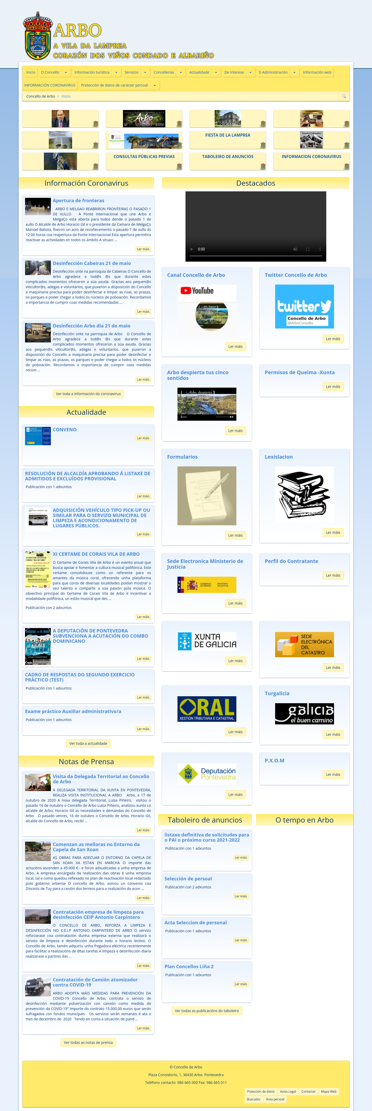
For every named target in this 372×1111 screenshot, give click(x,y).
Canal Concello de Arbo (196, 274)
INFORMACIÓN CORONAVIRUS (49, 85)
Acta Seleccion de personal (196, 922)
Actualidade (199, 72)
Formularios (182, 456)
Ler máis (143, 249)
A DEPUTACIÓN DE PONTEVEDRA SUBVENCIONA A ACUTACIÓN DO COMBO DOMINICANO (100, 636)
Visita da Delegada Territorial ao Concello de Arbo (101, 779)
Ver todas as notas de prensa (88, 1042)
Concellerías (164, 72)
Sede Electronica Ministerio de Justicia (205, 564)
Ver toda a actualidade (88, 743)
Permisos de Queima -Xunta (300, 372)
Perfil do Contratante (291, 561)
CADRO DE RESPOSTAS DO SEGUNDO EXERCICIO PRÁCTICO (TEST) (80, 677)
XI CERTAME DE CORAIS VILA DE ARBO (96, 554)
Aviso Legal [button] (288, 1091)
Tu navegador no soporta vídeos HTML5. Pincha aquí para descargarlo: (255, 226)
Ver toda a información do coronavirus (88, 393)
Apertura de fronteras (78, 200)
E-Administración (273, 72)
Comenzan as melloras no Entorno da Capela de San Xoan (96, 846)
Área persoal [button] (275, 1099)
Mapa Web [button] (329, 1091)
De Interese (234, 72)
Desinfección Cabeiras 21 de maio (92, 263)
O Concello (50, 72)
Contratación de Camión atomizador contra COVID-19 (95, 982)
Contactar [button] (308, 1091)
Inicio (30, 72)
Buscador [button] (254, 1099)
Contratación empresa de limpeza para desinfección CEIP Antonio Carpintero (98, 914)
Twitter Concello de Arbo (296, 274)
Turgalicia (277, 693)
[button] (66, 72)
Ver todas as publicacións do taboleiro (207, 1010)
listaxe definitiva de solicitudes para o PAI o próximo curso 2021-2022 (207, 837)
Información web (317, 72)
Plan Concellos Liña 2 (189, 966)
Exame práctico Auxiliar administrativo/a (73, 711)
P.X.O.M (274, 760)
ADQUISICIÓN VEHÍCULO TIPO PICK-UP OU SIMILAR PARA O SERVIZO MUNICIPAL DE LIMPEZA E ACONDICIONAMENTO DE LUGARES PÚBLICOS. (101, 518)
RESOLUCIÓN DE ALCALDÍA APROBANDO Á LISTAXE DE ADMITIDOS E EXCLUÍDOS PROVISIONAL (87, 476)
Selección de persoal (188, 878)
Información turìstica (92, 72)
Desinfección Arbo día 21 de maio (91, 326)
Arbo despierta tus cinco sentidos (197, 375)
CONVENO (64, 429)
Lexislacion (279, 456)
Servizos (131, 72)
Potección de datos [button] (261, 1091)
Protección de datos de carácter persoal (114, 85)
